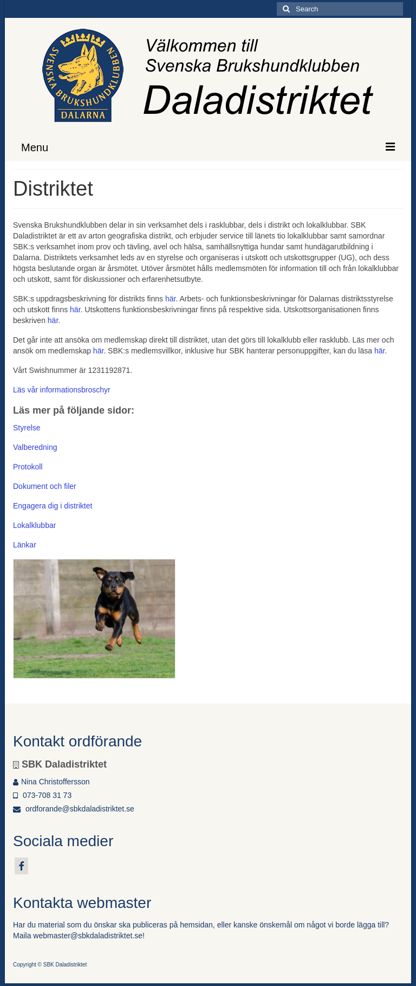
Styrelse (27, 427)
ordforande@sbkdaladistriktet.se (73, 808)
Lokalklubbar (34, 525)
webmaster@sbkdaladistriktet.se (87, 935)
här (170, 298)
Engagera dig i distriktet (52, 505)
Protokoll (27, 466)
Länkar (24, 544)
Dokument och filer (44, 486)
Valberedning (35, 447)
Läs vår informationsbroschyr (61, 389)
